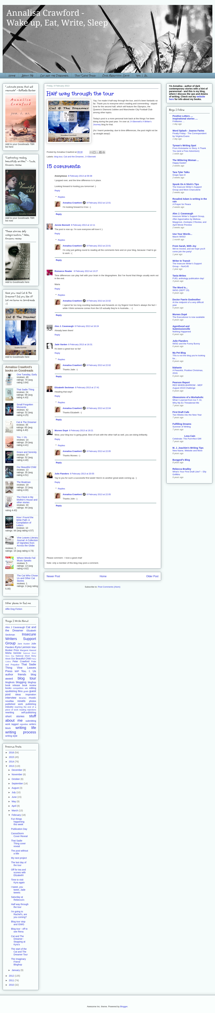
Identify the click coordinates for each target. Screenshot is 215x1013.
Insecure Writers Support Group (20, 638)
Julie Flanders (62, 473)
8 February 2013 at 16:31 (80, 344)
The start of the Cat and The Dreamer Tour (19, 952)
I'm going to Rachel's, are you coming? (19, 914)
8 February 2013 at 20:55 (82, 473)
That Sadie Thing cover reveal (18, 843)
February (17, 815)
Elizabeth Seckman (64, 387)
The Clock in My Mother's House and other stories (27, 500)
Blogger (123, 1006)
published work (14, 704)
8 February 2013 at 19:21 (81, 430)
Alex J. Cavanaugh (64, 326)
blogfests (10, 682)
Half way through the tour (19, 905)
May (14, 801)
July (14, 792)
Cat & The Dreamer (26, 422)
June (14, 797)
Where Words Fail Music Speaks (26, 559)
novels (21, 701)
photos (32, 701)
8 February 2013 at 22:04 (99, 408)
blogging (21, 682)
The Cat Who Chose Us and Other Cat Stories (27, 578)
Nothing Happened (181, 331)
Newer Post (53, 576)
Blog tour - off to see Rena (19, 930)
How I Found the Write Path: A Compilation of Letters (24, 521)
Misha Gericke (13, 653)
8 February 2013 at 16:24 (87, 326)
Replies (61, 197)
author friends (15, 674)
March (15, 810)
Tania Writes (179, 275)
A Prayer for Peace (181, 204)
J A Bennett (90, 156)
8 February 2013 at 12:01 (99, 203)
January (16, 970)
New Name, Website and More (187, 450)
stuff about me (20, 718)
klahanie (177, 367)
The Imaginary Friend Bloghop (18, 962)
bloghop (32, 682)
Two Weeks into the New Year (187, 415)
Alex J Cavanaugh (15, 627)
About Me (27, 75)
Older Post (152, 576)
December (17, 770)
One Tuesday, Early (27, 374)
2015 (12, 757)
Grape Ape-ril (178, 175)
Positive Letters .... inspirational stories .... (185, 117)
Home (12, 75)
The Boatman (24, 482)
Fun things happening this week (17, 822)
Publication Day (19, 829)
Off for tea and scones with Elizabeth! (18, 872)
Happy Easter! (179, 163)
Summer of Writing (181, 426)
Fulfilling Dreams (181, 424)
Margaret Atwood (28, 650)
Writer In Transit (181, 261)
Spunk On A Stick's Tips (185, 184)
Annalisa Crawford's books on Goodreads (19, 368)
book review (29, 685)
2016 (12, 752)
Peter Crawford (21, 661)
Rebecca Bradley (181, 469)
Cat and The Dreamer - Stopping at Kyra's (18, 940)
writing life (26, 728)
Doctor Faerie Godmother (186, 299)
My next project (19, 858)
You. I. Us (28, 671)
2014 (12, 761)
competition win (20, 688)
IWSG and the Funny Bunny (186, 343)
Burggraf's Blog (181, 460)
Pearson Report (181, 382)
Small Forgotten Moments (25, 405)
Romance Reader (64, 271)
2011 (12, 980)
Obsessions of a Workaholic (187, 397)
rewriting (9, 712)
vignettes (24, 724)
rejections (31, 710)
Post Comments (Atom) (109, 587)
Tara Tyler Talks (181, 172)
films (20, 691)
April (14, 806)
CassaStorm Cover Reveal (19, 835)
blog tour (58, 156)
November (17, 774)
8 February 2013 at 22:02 (99, 301)
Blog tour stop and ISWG (18, 923)
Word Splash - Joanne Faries (188, 130)
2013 (12, 766)
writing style (11, 736)
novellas (9, 701)
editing (32, 688)
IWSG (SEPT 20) (180, 290)
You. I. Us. (142, 75)
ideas (18, 694)
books (8, 688)
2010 (12, 985)
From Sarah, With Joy (184, 246)
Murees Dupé (179, 314)
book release (12, 685)
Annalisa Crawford (72, 203)
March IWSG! (179, 236)
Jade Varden (61, 344)
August (15, 788)
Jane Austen (24, 644)
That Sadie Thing (85, 75)
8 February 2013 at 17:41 (87, 387)
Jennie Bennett (62, 225)
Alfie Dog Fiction (13, 609)
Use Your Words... (182, 234)
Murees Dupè (61, 430)
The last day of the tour (18, 864)
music (32, 697)
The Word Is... (180, 287)
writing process (20, 732)
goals (25, 691)
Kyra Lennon (23, 647)
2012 (12, 975)
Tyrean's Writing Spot (184, 145)
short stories (14, 716)
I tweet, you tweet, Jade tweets (18, 890)
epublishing (11, 691)
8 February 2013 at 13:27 (86, 271)
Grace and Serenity (27, 452)
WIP (17, 671)
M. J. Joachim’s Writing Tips (187, 448)
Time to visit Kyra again (18, 881)
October (16, 779)
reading (22, 710)
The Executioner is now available (188, 317)
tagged (15, 724)
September (17, 783)
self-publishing (28, 712)
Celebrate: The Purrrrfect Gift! (186, 438)
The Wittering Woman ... (185, 160)
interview (10, 697)
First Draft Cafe (180, 412)
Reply (57, 190)
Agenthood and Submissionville (181, 327)
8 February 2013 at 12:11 (83, 225)
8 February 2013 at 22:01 (99, 246)
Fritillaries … (178, 121)
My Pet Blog (179, 352)
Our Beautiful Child (115, 75)
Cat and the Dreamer (54, 75)
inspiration (30, 694)
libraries (22, 698)
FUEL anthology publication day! (188, 278)
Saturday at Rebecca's (17, 898)
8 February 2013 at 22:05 (99, 451)
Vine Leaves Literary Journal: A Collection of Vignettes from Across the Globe (27, 541)
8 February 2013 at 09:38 (80, 176)
